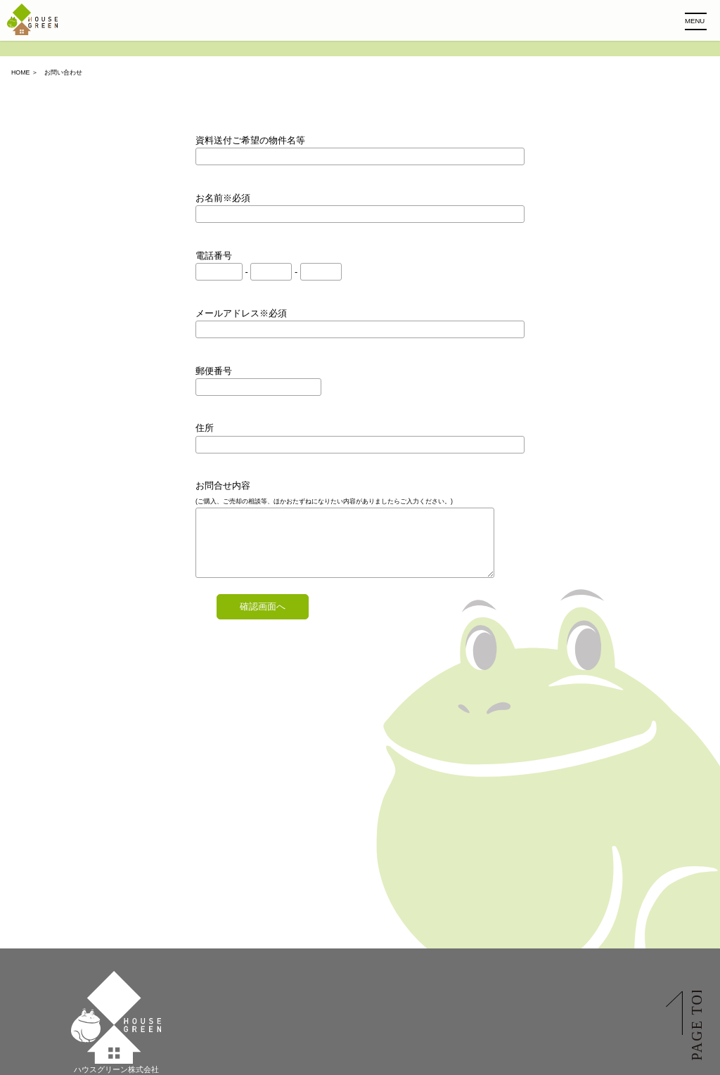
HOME (20, 72)
